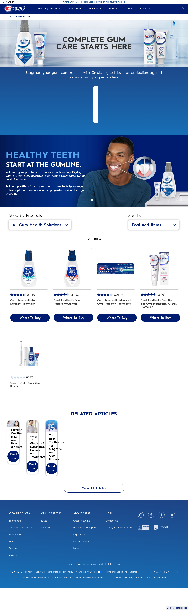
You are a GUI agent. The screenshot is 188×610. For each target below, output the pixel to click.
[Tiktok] (151, 537)
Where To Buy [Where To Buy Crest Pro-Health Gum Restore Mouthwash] (73, 318)
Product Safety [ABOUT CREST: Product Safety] (81, 563)
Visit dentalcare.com (110, 586)
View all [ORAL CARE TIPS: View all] (45, 549)
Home (13, 17)
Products (113, 8)
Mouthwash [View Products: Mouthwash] (15, 556)
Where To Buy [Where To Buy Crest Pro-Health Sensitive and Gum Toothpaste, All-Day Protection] (160, 318)
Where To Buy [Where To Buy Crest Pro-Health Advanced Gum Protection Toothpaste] (117, 318)
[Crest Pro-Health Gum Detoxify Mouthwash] (28, 285)
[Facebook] (162, 537)
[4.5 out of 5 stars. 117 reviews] (28, 295)
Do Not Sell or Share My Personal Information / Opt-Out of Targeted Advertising (62, 599)
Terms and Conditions (116, 594)
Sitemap (134, 594)
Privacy (28, 594)
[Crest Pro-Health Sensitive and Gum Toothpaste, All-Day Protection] (159, 285)
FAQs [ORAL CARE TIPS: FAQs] (44, 542)
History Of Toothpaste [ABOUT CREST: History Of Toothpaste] (85, 549)
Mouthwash (95, 8)
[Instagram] (141, 537)
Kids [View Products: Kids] (11, 563)
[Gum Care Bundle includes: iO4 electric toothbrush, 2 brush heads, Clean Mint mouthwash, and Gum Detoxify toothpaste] (28, 362)
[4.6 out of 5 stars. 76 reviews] (159, 295)
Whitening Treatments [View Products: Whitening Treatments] (20, 549)
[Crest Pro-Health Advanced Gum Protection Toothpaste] (115, 285)
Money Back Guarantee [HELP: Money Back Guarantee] (119, 549)
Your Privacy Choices (89, 594)
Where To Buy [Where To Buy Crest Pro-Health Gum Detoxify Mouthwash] (30, 318)
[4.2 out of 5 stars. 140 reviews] (72, 295)
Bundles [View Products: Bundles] (13, 570)
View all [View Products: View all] (13, 577)
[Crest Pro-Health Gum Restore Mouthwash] (72, 285)
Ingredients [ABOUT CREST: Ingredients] (79, 556)
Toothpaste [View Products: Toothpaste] (15, 542)
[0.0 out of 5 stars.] (28, 377)
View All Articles (94, 510)
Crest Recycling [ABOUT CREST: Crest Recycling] (81, 542)
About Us (145, 8)
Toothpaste (75, 8)
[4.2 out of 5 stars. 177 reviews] (115, 295)
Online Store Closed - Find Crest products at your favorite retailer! (94, 2)
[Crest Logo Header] (14, 8)
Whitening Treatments (49, 8)
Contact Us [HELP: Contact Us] (112, 542)
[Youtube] (172, 537)
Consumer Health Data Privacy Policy (54, 594)
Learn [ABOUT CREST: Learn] (76, 570)
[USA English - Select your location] (9, 2)
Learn (129, 8)
